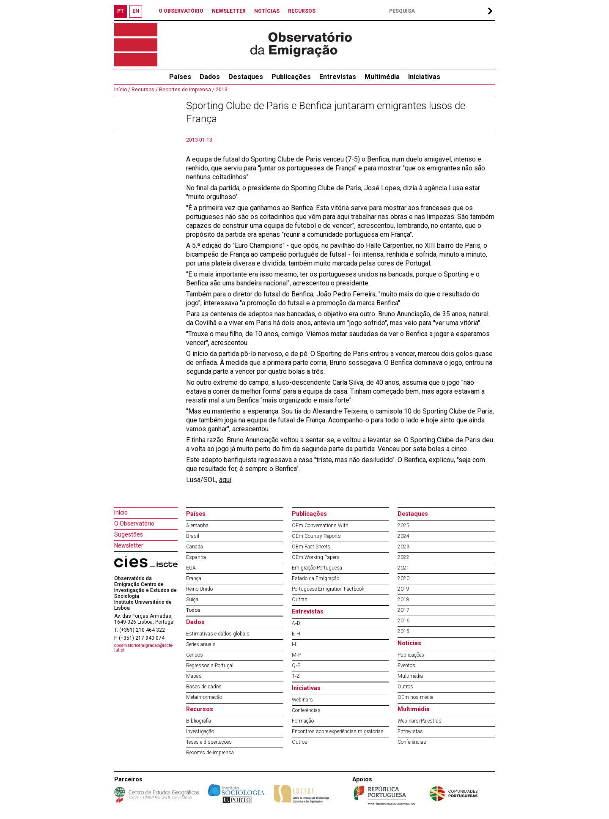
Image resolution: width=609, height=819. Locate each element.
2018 (403, 600)
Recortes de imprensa (210, 753)
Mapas (194, 676)
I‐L (294, 644)
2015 (403, 631)
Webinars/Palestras (420, 721)
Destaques (245, 77)
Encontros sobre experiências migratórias (338, 731)
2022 (403, 557)
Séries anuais (201, 644)
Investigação (200, 731)
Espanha (196, 557)
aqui (225, 480)
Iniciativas (424, 77)
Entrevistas (337, 77)
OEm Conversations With (320, 526)
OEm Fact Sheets (311, 547)
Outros (299, 742)
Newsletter (128, 545)
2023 (403, 547)
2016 (403, 621)
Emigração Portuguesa (317, 568)
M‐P (296, 655)
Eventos (406, 665)
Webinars (302, 700)
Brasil (192, 536)
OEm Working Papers (316, 557)
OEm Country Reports (316, 536)
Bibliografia (198, 721)
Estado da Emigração (315, 578)
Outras (299, 600)
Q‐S (296, 665)
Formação (303, 721)
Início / (122, 90)
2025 (403, 526)
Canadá (194, 547)
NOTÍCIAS (267, 11)
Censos (194, 655)
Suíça (192, 600)
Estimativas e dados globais (218, 634)
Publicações (291, 77)
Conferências (306, 710)
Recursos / (144, 90)
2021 (403, 568)
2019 (403, 589)
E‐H (296, 634)
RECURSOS (301, 11)
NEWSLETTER (229, 11)
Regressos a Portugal (209, 665)
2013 (221, 90)
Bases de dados (204, 687)
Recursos (199, 709)
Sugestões (128, 534)
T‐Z (296, 676)
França (193, 578)
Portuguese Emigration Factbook (328, 589)
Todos (193, 610)
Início (121, 512)
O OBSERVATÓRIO (181, 11)
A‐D (296, 623)
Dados (210, 77)
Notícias (409, 643)
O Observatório (134, 523)
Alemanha (197, 526)
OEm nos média (415, 697)
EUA (191, 568)
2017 (403, 610)
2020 (403, 578)
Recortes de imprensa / (186, 90)
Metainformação (204, 697)
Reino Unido (199, 589)
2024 (403, 536)
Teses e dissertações (209, 742)
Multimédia (382, 77)
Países (196, 513)
